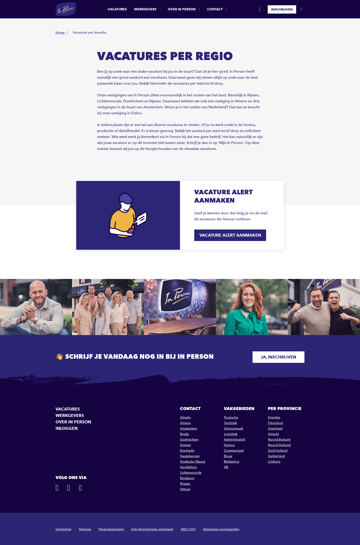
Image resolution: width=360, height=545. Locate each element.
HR (226, 466)
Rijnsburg (187, 477)
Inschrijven (282, 9)
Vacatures (117, 9)
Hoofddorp (188, 466)
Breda (184, 433)
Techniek (230, 422)
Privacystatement (111, 528)
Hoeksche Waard (192, 461)
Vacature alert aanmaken (231, 235)
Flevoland (275, 422)
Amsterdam (188, 428)
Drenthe (274, 417)
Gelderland (276, 455)
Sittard (185, 488)
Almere (185, 422)
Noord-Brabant (279, 439)
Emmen (185, 444)
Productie (231, 417)
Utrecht (273, 433)
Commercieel (234, 450)
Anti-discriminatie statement (152, 528)
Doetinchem (189, 439)
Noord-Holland (279, 444)
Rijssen (185, 483)
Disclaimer (63, 528)
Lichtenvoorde (191, 472)
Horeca (229, 444)
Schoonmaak (233, 428)
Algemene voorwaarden (221, 528)
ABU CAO (188, 528)
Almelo (185, 417)
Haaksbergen (190, 455)
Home (60, 32)
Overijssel (275, 428)
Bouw (228, 455)
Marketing (231, 461)
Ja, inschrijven (275, 356)
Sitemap (85, 528)
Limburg (274, 461)
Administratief (234, 439)
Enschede (187, 450)
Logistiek (230, 433)
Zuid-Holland (277, 450)
